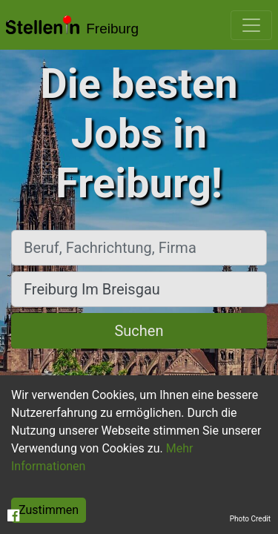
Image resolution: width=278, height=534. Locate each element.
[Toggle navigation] (251, 25)
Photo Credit (250, 519)
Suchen (138, 331)
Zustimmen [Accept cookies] (49, 510)
